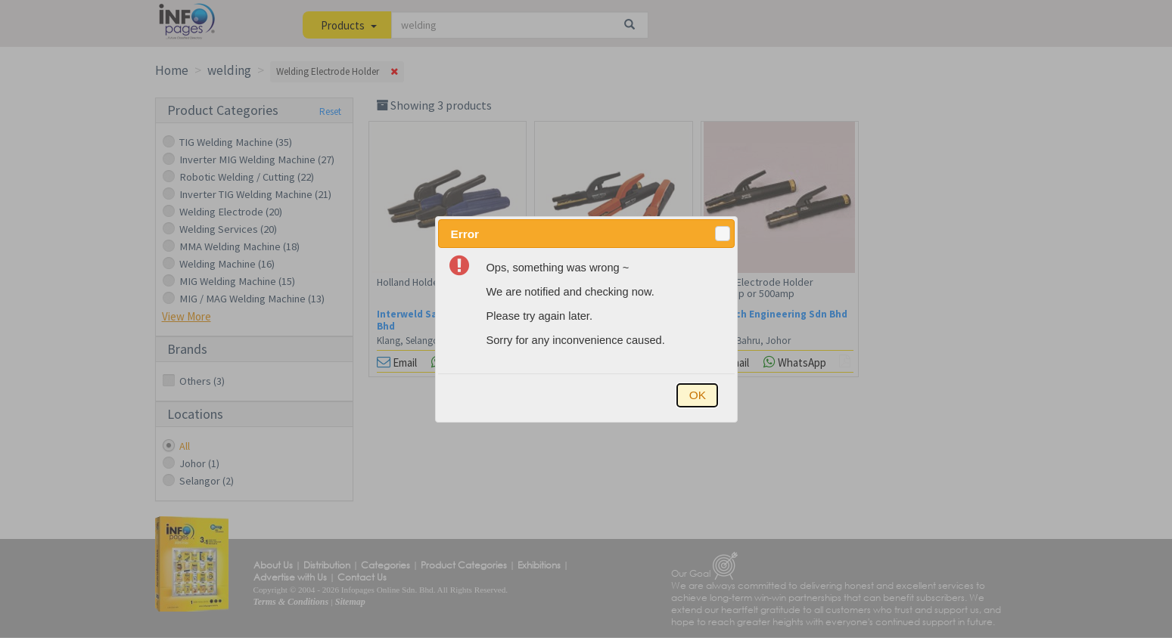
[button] (722, 233)
